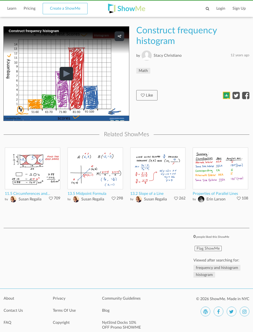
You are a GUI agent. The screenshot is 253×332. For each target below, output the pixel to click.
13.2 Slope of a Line (147, 194)
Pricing (29, 8)
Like (147, 95)
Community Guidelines (121, 298)
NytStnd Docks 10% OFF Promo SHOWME (121, 325)
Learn (11, 8)
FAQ (7, 323)
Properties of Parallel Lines (215, 194)
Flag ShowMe (208, 248)
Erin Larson (216, 199)
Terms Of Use (64, 310)
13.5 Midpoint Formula (87, 194)
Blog (105, 310)
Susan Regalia (30, 199)
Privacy (59, 298)
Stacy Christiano (168, 55)
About (9, 298)
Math (143, 71)
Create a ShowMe (65, 8)
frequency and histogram (217, 268)
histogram (204, 275)
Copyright (61, 323)
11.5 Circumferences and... (27, 194)
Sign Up (239, 8)
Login (220, 8)
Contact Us (13, 310)
